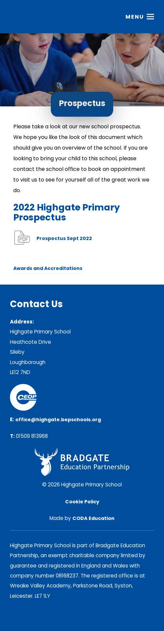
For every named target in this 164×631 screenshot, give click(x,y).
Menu (134, 17)
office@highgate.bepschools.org (58, 419)
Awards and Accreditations (47, 268)
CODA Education (93, 518)
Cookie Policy (82, 501)
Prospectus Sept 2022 (64, 238)
